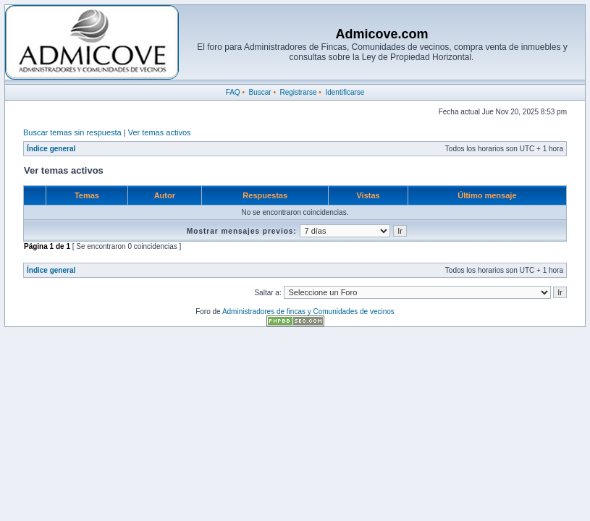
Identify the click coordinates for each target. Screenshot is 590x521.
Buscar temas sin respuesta (72, 132)
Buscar (259, 92)
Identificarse (344, 92)
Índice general (51, 149)
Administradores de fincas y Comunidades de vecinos (308, 311)
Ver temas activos (159, 132)
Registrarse (297, 92)
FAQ (233, 92)
